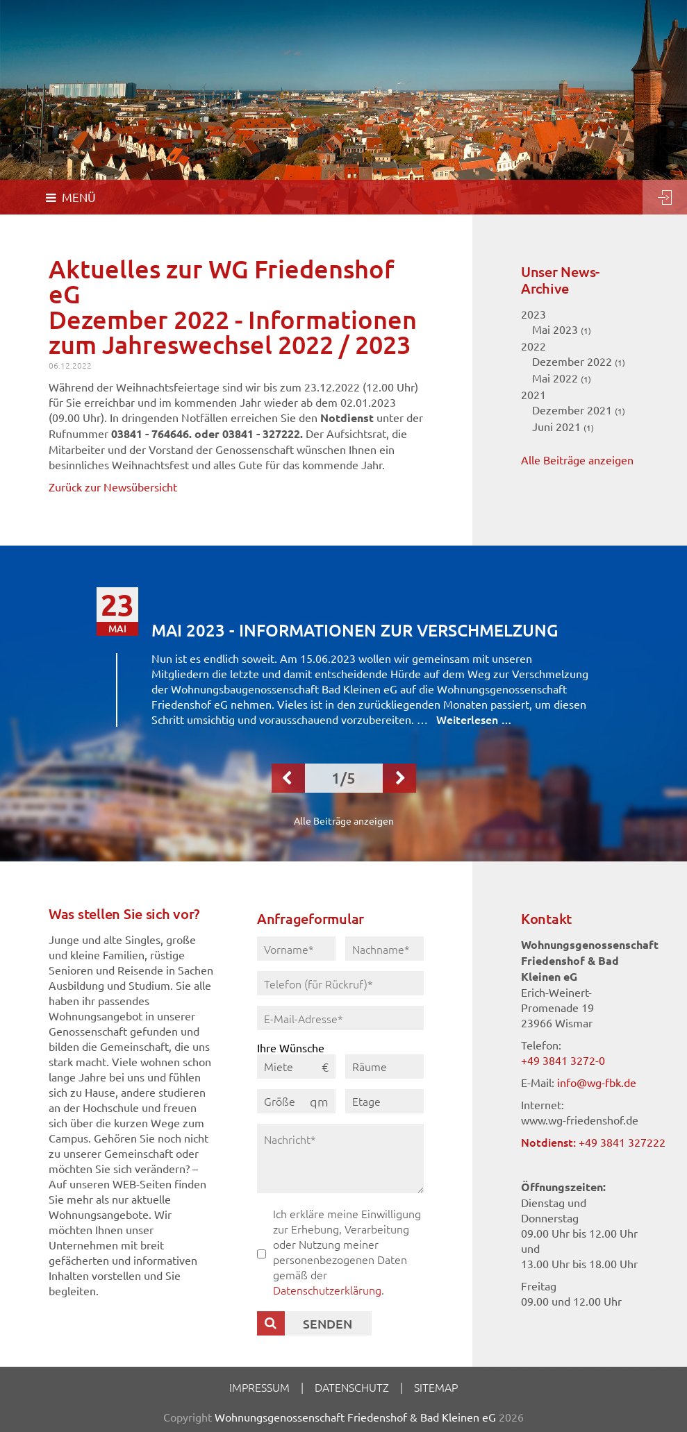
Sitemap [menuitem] (436, 1387)
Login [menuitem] (665, 197)
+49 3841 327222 (622, 1142)
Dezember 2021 (578, 409)
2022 (533, 346)
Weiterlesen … (474, 719)
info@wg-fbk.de (596, 1082)
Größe (279, 1101)
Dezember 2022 (578, 361)
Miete (278, 1066)
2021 (533, 394)
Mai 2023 (561, 329)
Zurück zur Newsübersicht (113, 487)
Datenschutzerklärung (327, 1289)
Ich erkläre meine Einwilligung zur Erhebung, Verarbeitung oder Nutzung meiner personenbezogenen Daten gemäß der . (347, 1251)
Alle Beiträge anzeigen (577, 459)
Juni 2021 (563, 426)
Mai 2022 (561, 378)
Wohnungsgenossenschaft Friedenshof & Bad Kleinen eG (355, 1417)
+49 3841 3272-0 (563, 1060)
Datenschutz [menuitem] (352, 1387)
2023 (533, 314)
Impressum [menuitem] (259, 1387)
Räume (369, 1066)
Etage (366, 1101)
